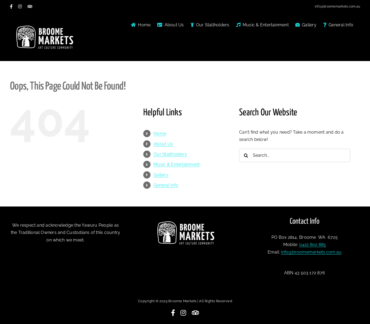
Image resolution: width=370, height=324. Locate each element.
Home (159, 133)
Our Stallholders (170, 154)
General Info (165, 185)
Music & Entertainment (176, 164)
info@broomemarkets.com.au (337, 6)
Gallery (160, 174)
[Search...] (294, 155)
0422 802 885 (312, 244)
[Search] (246, 155)
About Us (163, 144)
